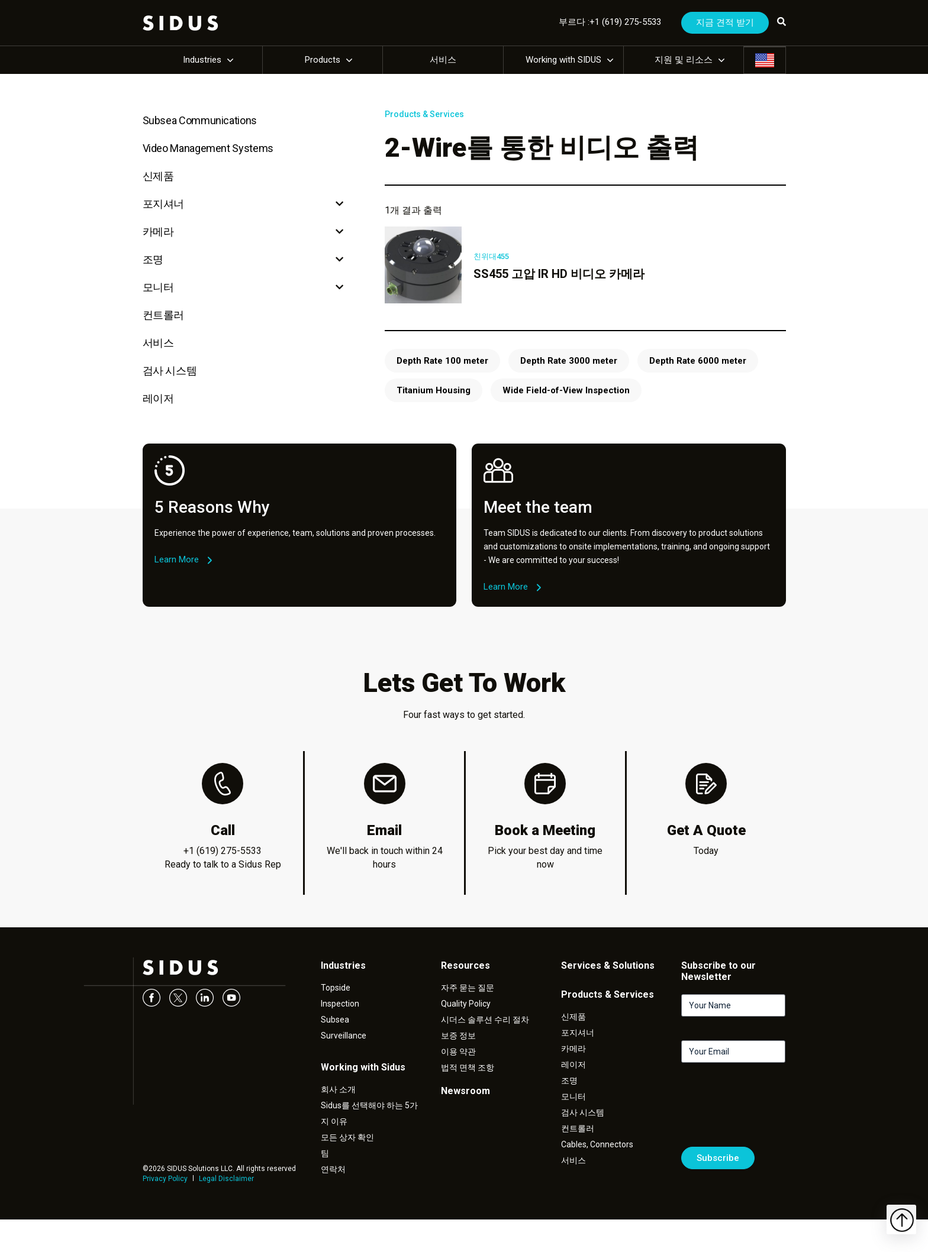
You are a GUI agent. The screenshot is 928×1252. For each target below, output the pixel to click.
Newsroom (465, 1090)
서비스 (443, 59)
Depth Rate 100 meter (442, 360)
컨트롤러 (164, 315)
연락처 (333, 1169)
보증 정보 (458, 1035)
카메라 (158, 231)
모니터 (158, 287)
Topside (335, 987)
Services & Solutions (608, 965)
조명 (153, 259)
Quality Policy (466, 1003)
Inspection (340, 1003)
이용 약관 (458, 1051)
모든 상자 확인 (347, 1137)
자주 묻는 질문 (467, 987)
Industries (202, 59)
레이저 (158, 398)
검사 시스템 (170, 370)
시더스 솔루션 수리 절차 (485, 1019)
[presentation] (771, 1109)
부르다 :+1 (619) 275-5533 (610, 22)
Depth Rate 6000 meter (697, 360)
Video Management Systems (208, 148)
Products (322, 59)
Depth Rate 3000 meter (568, 360)
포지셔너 (164, 204)
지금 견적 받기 (725, 22)
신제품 (158, 176)
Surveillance (343, 1035)
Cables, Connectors (597, 1144)
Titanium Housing (434, 390)
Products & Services (424, 114)
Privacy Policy (165, 1179)
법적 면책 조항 (467, 1067)
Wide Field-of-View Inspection (566, 390)
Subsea (335, 1019)
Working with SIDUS (563, 59)
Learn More (176, 559)
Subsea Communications (200, 120)
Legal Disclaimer (226, 1179)
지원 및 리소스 (684, 59)
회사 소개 (338, 1089)
